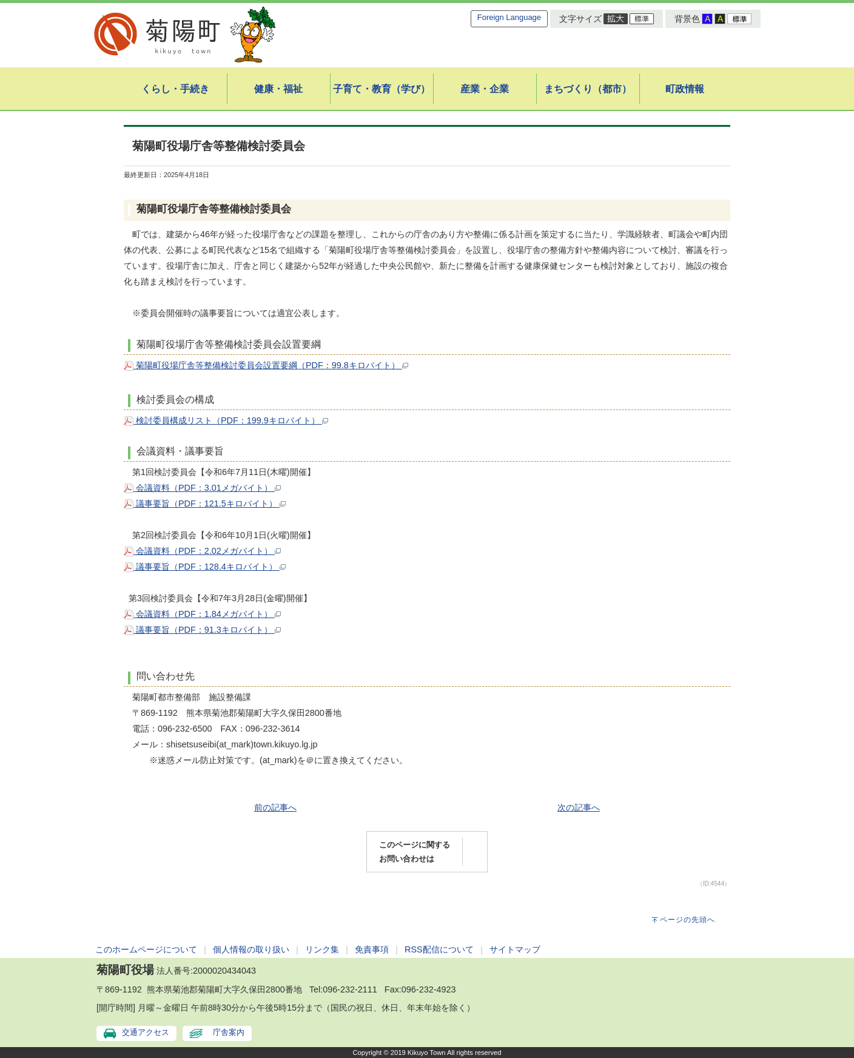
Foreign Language (509, 17)
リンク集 (322, 949)
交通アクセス (145, 1032)
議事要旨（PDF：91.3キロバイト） (202, 630)
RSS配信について (439, 949)
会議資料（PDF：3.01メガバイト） (202, 488)
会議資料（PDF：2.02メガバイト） (202, 551)
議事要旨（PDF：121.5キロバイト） (205, 503)
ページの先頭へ (687, 919)
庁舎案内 (228, 1032)
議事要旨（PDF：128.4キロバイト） (205, 566)
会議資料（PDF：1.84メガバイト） (202, 614)
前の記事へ (275, 807)
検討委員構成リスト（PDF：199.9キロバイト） (226, 420)
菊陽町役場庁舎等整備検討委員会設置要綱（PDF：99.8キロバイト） (266, 365)
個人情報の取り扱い (251, 949)
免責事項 (372, 949)
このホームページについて (146, 949)
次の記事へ (578, 807)
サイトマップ (514, 949)
